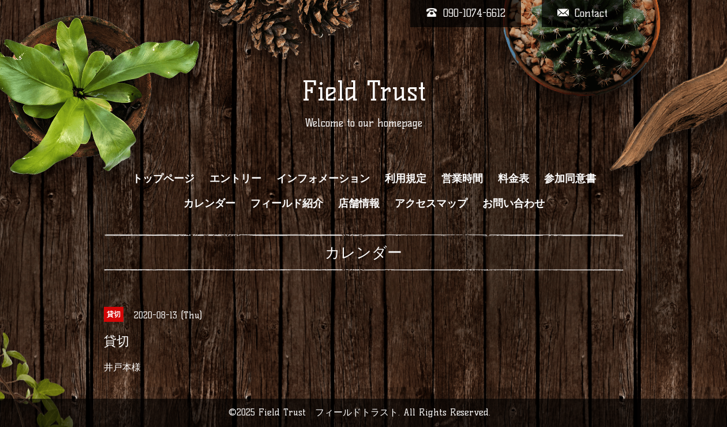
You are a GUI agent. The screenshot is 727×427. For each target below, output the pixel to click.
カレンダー (209, 203)
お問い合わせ (513, 203)
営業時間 (462, 178)
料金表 (513, 178)
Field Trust (364, 91)
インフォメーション (323, 178)
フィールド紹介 (286, 203)
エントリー (235, 178)
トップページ (163, 178)
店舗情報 (359, 203)
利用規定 (405, 178)
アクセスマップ (431, 203)
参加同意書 (570, 178)
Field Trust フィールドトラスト (328, 412)
